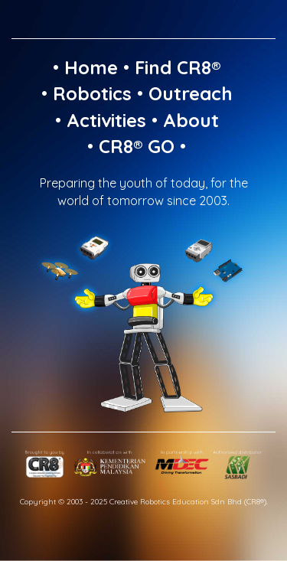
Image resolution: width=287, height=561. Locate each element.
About (191, 120)
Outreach (190, 93)
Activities (106, 120)
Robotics (92, 93)
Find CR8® (177, 67)
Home (91, 67)
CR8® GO (136, 146)
